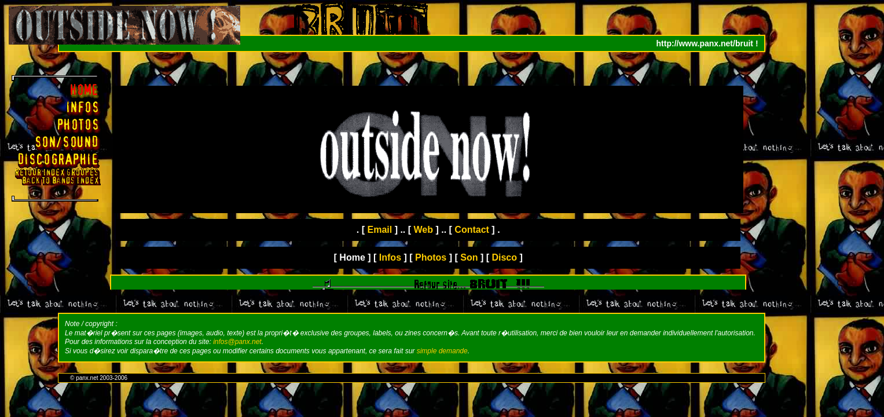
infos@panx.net (237, 342)
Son (469, 257)
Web (423, 230)
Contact (471, 230)
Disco (504, 257)
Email (380, 230)
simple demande (442, 351)
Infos (390, 257)
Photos (430, 257)
